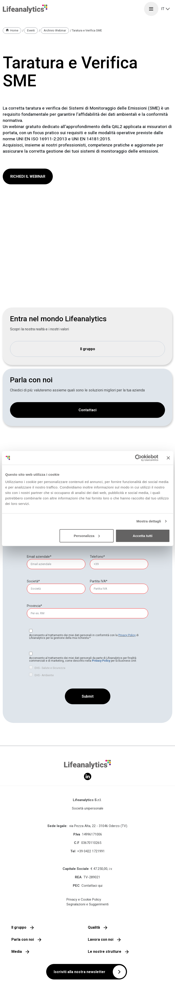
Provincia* (34, 606)
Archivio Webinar (55, 30)
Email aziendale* (39, 557)
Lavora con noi (100, 939)
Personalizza (87, 535)
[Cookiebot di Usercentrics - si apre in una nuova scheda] (138, 458)
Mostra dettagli (148, 521)
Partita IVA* (98, 581)
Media (16, 951)
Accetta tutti (142, 535)
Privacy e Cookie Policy (83, 899)
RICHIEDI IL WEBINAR (27, 176)
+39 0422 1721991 (91, 851)
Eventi (31, 30)
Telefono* (97, 557)
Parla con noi (22, 939)
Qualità (94, 927)
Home (14, 30)
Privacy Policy (127, 635)
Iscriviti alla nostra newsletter (79, 972)
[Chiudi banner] (168, 458)
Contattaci (87, 410)
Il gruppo (87, 349)
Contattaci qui (91, 886)
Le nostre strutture (104, 951)
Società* (33, 581)
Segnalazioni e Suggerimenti (87, 904)
